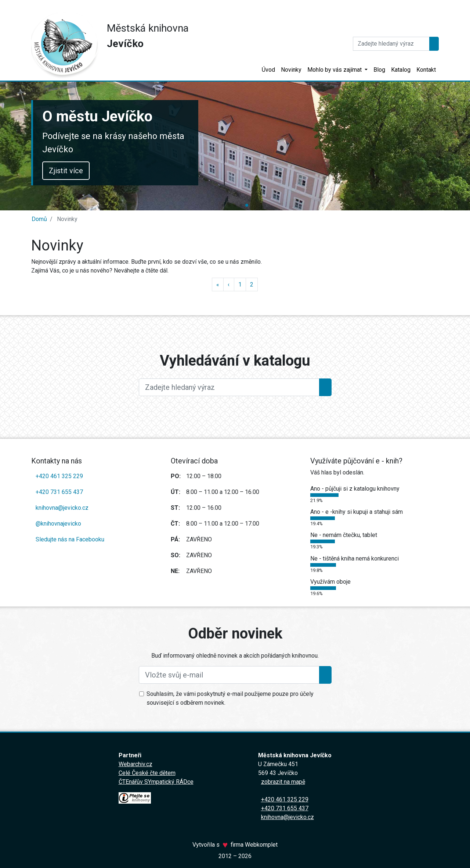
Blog (379, 69)
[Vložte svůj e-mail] (229, 675)
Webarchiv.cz (135, 764)
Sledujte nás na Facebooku (70, 539)
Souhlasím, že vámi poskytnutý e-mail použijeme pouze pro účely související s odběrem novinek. (230, 698)
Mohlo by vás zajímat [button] (335, 69)
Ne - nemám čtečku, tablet (343, 534)
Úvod (268, 69)
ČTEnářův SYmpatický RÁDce (156, 781)
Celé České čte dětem (147, 772)
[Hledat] (391, 44)
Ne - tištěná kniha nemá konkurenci (354, 558)
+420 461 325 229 (59, 476)
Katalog (401, 69)
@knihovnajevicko (58, 523)
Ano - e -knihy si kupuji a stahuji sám (356, 511)
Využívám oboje (330, 581)
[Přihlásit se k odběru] (325, 675)
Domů (39, 219)
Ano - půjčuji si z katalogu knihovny (355, 488)
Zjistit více (343, 170)
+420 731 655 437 (59, 491)
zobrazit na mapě (283, 781)
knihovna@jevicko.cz (62, 507)
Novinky (291, 69)
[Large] (229, 387)
